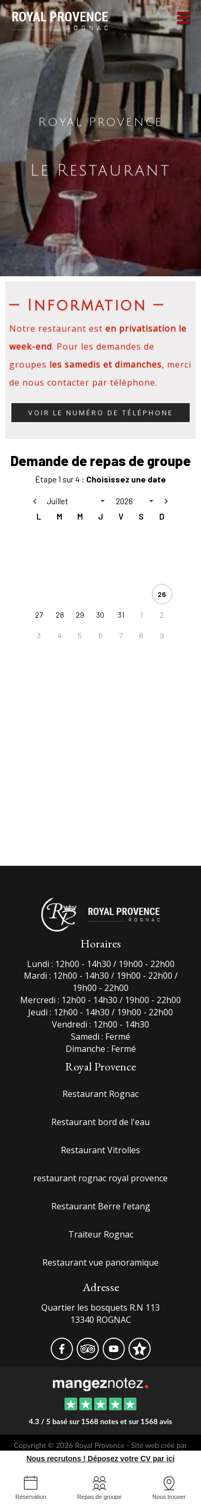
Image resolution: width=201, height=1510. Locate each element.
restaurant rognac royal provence (100, 1178)
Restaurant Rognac (100, 1094)
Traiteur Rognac (100, 1234)
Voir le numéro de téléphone (100, 413)
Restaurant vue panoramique (100, 1262)
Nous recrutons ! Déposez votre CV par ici (100, 1458)
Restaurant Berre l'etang (100, 1206)
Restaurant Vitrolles (100, 1150)
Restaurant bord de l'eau (100, 1122)
